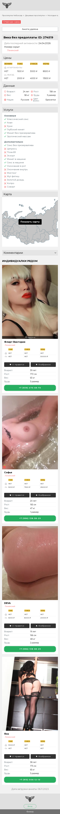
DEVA (7, 603)
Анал (9, 123)
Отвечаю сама (11, 22)
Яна (6, 734)
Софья (8, 472)
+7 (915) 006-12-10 (30, 780)
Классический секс (18, 119)
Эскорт (11, 156)
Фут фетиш (13, 176)
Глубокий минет (16, 129)
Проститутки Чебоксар (12, 15)
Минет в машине (16, 159)
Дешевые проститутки (35, 15)
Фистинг (12, 173)
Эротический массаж (19, 136)
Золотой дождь (15, 180)
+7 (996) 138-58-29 (30, 518)
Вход (30, 806)
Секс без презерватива (20, 145)
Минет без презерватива (21, 133)
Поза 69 (11, 152)
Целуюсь (12, 149)
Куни (9, 126)
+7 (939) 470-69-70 (30, 388)
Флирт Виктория (14, 342)
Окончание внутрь (17, 169)
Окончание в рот (16, 166)
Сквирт (11, 187)
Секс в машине (15, 162)
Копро (10, 183)
